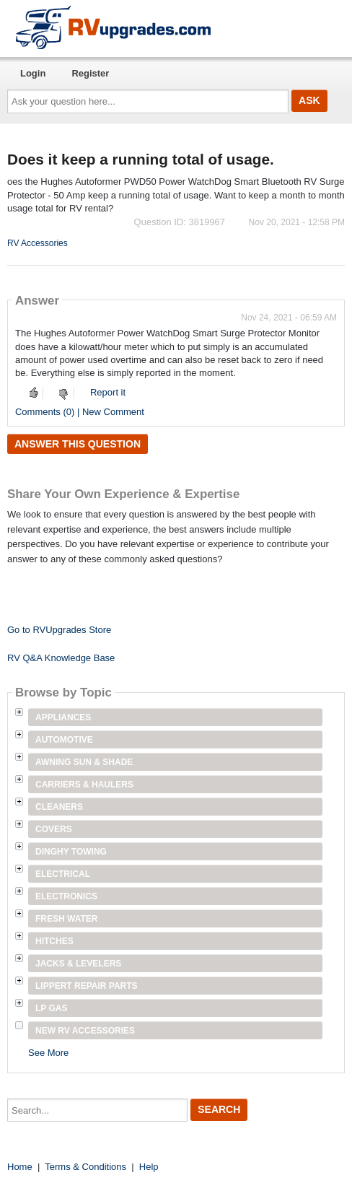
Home (19, 1166)
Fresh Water (66, 919)
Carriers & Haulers (84, 784)
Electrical (62, 874)
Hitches (54, 941)
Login (32, 73)
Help (149, 1166)
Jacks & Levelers (78, 963)
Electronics (66, 896)
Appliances (63, 717)
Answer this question (77, 444)
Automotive (64, 740)
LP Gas (51, 1008)
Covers (53, 829)
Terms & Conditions (85, 1166)
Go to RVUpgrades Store (59, 629)
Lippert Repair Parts (86, 986)
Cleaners (59, 807)
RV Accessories (37, 243)
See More (48, 1052)
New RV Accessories (85, 1031)
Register (90, 73)
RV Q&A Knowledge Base (61, 657)
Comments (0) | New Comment (79, 411)
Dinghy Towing (71, 852)
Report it (108, 392)
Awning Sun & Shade (84, 762)
